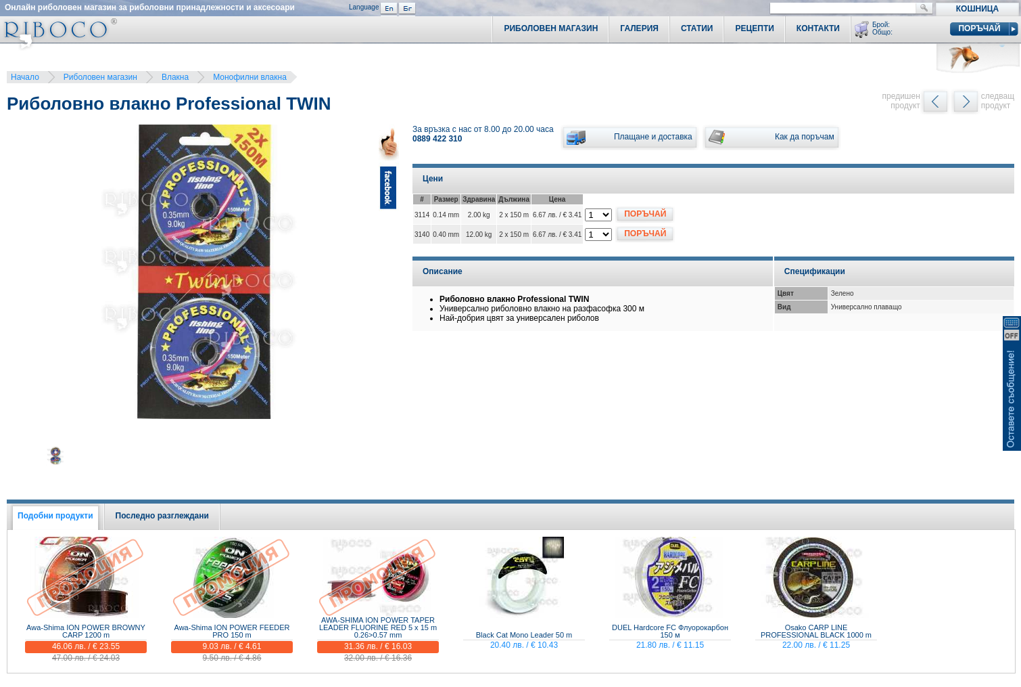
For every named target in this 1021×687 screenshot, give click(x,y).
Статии (697, 28)
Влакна (175, 77)
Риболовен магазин (100, 77)
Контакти (818, 28)
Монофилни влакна (250, 77)
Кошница (977, 9)
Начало (25, 77)
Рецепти (754, 28)
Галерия (639, 28)
